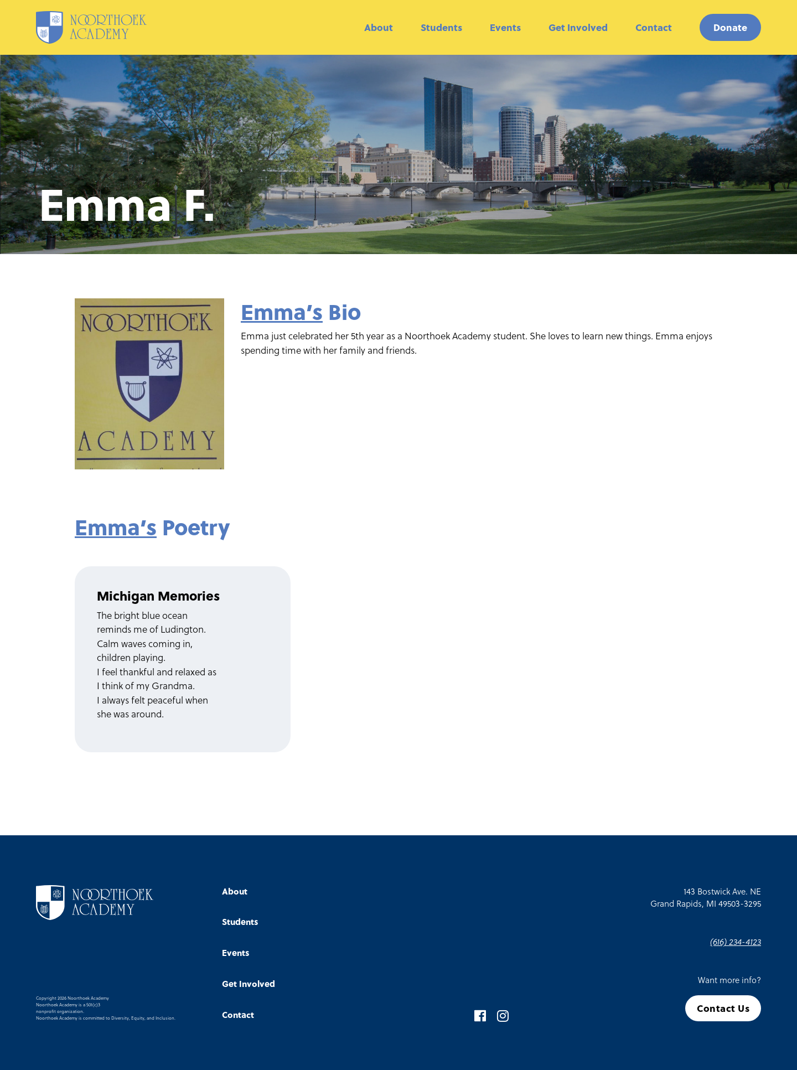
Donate (730, 27)
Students (441, 27)
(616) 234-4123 (735, 941)
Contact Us (723, 1008)
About (378, 27)
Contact (653, 27)
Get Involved (578, 27)
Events (505, 27)
